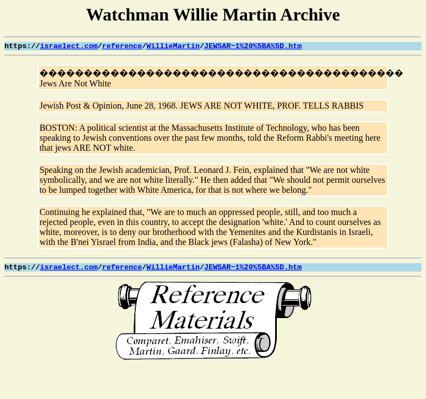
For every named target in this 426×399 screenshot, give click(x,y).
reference (122, 46)
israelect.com (69, 46)
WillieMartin (173, 46)
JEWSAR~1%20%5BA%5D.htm (253, 46)
